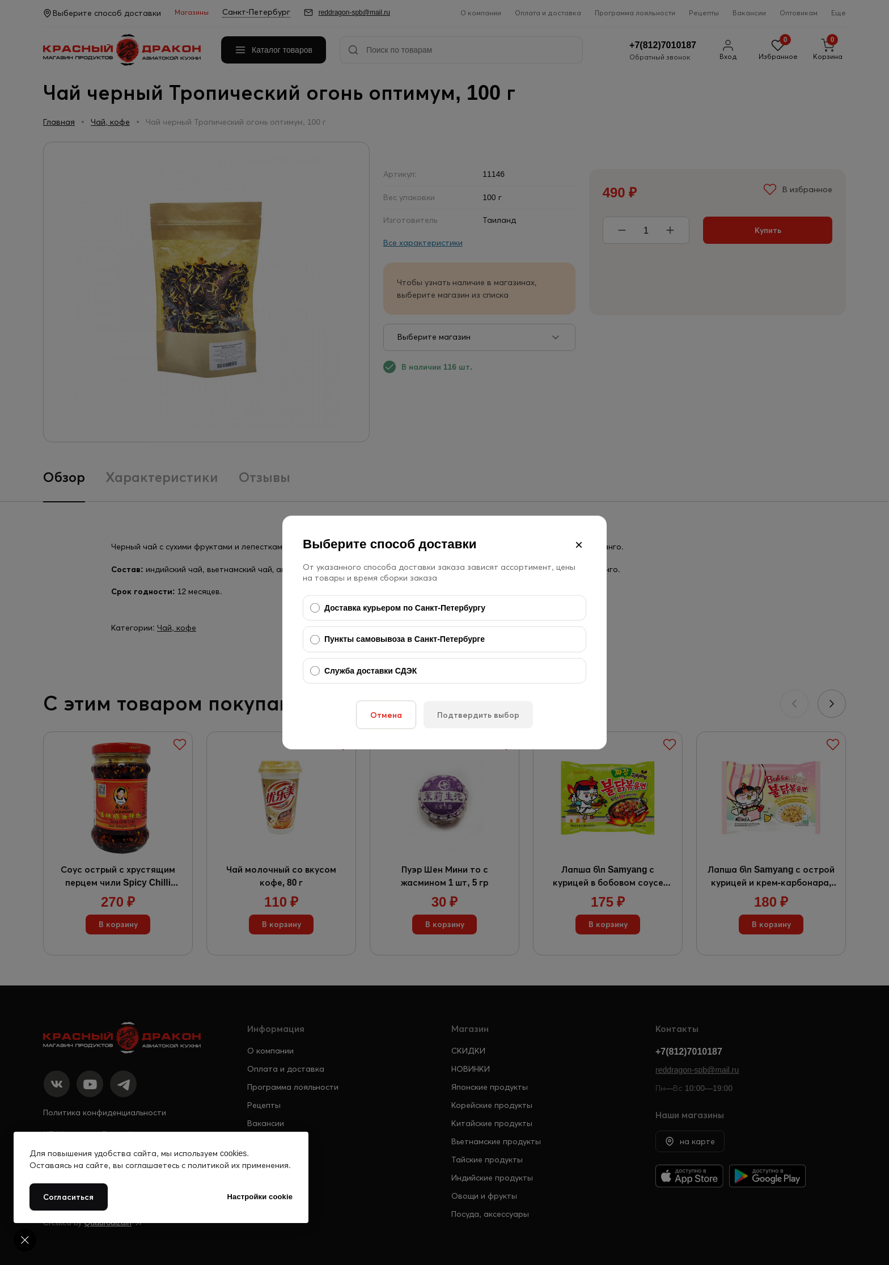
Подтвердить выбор (478, 715)
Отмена (386, 715)
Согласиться (68, 1197)
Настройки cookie (260, 1196)
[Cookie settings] (25, 1240)
